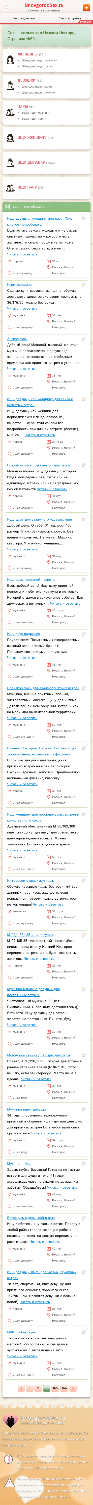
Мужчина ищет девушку (27, 1109)
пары (23, 106)
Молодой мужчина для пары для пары (38, 1055)
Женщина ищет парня (37, 66)
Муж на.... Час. (19, 1163)
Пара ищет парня (34, 119)
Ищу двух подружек (23, 633)
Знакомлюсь (17, 339)
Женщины (28, 54)
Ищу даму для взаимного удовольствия (39, 519)
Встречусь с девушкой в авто (31, 1217)
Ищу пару (28, 187)
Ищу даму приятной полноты (31, 579)
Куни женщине (19, 284)
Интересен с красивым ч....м (31, 880)
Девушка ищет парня (37, 87)
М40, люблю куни (21, 1332)
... (46, 1388)
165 (55, 1388)
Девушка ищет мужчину (39, 93)
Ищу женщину (33, 137)
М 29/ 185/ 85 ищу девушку (30, 934)
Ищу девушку (32, 162)
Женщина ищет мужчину (39, 60)
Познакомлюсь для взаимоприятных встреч (43, 688)
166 (64, 1388)
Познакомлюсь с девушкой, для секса (38, 465)
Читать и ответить (22, 254)
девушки (27, 80)
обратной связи (56, 1497)
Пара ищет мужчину (36, 113)
